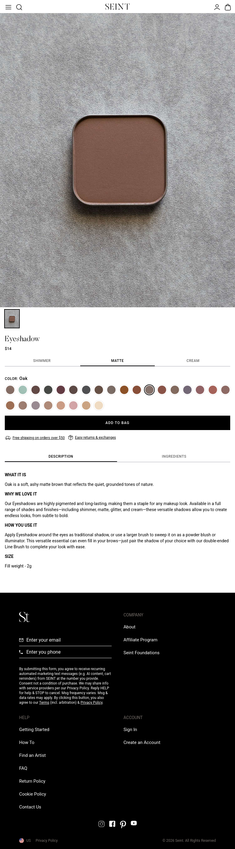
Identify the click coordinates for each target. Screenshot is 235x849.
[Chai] (61, 405)
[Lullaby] (200, 390)
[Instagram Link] (101, 824)
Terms (44, 702)
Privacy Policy (91, 702)
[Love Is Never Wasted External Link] (142, 652)
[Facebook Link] (112, 824)
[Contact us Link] (30, 807)
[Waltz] (10, 390)
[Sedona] (137, 390)
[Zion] (162, 390)
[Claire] (213, 390)
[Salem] (86, 390)
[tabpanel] (117, 393)
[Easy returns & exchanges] (92, 437)
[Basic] (23, 405)
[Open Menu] (8, 7)
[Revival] (61, 390)
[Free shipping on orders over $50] (35, 438)
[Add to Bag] (117, 423)
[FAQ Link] (23, 768)
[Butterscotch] (124, 390)
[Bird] (175, 390)
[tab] (42, 361)
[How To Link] (26, 742)
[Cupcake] (99, 405)
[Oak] (149, 390)
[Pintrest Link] (123, 825)
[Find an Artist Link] (32, 755)
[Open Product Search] (19, 7)
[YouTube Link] (134, 823)
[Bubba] (10, 405)
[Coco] (35, 390)
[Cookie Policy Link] (32, 794)
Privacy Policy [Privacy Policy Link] (47, 840)
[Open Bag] (227, 7)
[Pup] (48, 405)
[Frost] (23, 390)
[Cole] (73, 390)
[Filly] (99, 390)
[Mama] (73, 405)
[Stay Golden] (86, 405)
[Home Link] (117, 7)
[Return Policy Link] (32, 781)
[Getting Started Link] (34, 729)
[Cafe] (225, 390)
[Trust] (111, 390)
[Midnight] (187, 390)
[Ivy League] (48, 390)
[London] (35, 405)
